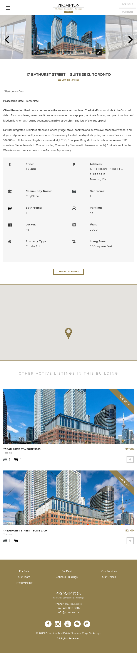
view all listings (68, 80)
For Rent (127, 11)
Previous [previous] (6, 38)
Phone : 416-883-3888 (68, 604)
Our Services (109, 571)
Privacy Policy (24, 583)
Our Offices (109, 577)
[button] (68, 333)
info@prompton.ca (69, 612)
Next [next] (130, 38)
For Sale (127, 4)
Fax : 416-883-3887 (68, 608)
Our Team (24, 577)
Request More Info (69, 272)
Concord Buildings (67, 577)
